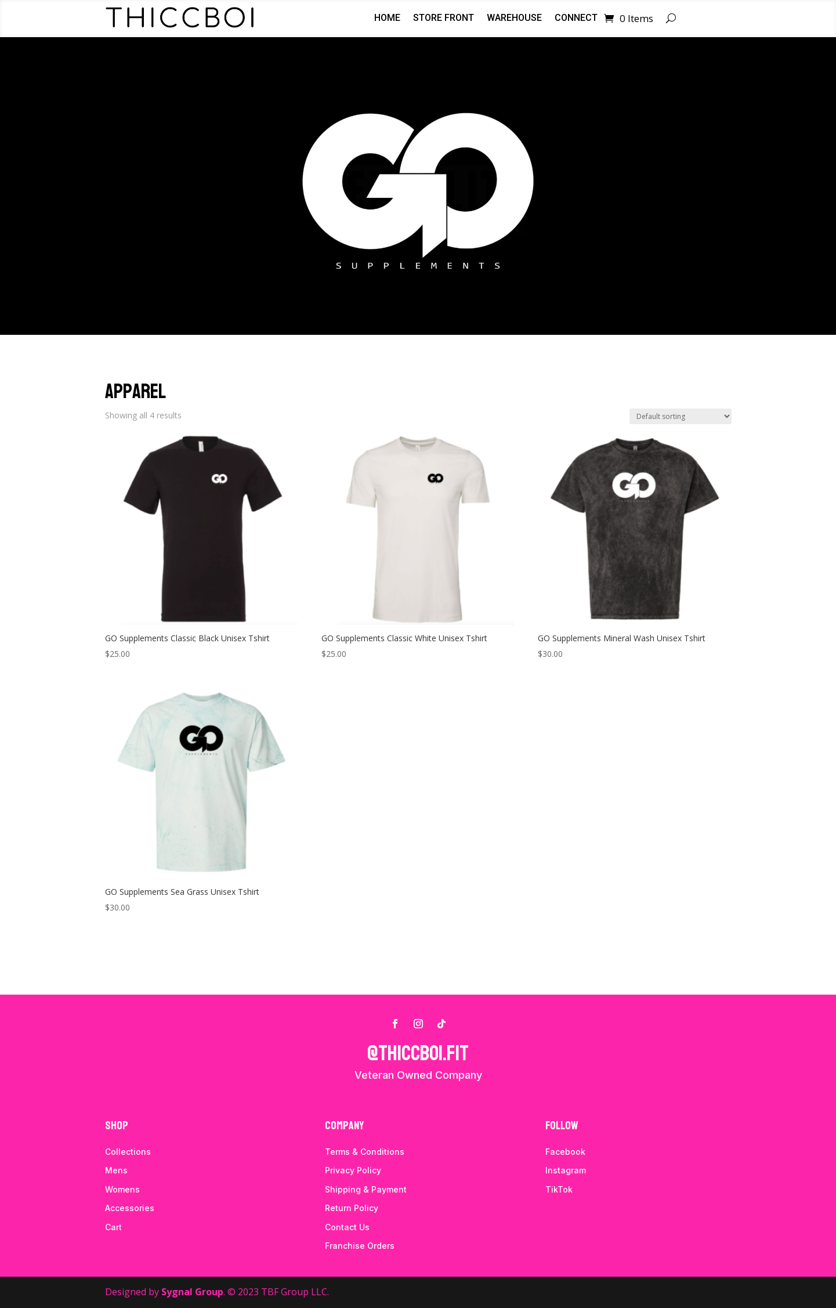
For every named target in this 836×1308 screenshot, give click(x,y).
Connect (576, 18)
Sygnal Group (192, 1291)
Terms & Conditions (364, 1152)
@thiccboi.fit (418, 1053)
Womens (122, 1189)
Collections (128, 1152)
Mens (116, 1170)
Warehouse (514, 18)
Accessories (129, 1208)
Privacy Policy (353, 1170)
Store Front (443, 18)
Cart (113, 1227)
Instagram (565, 1170)
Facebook (565, 1152)
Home (387, 18)
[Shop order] (680, 416)
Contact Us (347, 1227)
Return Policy (351, 1208)
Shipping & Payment (366, 1189)
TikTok (559, 1189)
